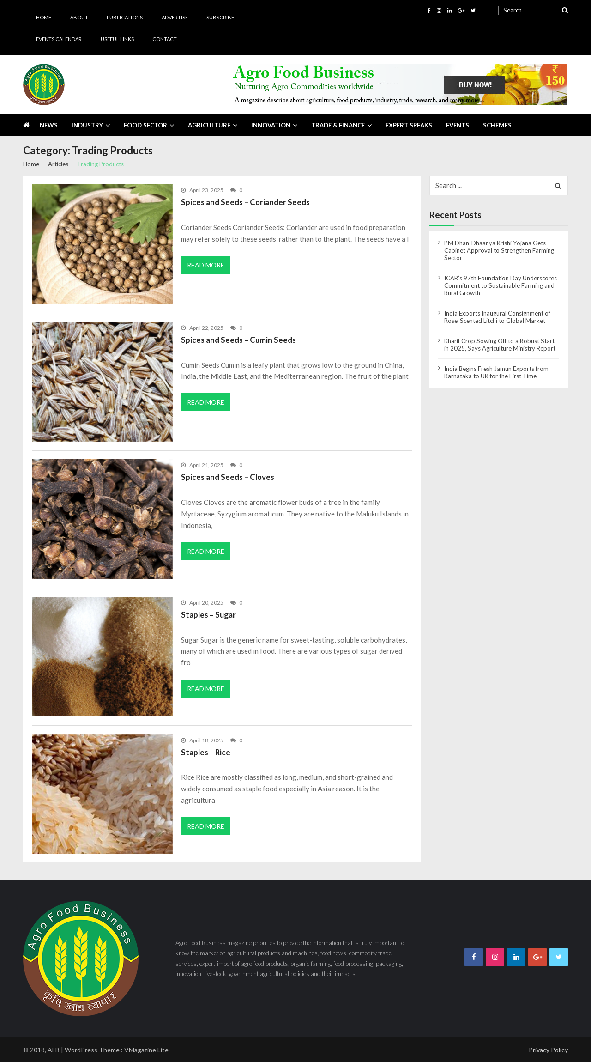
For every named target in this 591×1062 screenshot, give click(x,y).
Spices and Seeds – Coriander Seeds (245, 202)
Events (457, 125)
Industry (87, 125)
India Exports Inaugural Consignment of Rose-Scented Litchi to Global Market (497, 316)
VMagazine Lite (146, 1050)
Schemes (497, 125)
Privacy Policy (548, 1050)
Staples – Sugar (208, 614)
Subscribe (220, 17)
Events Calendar (59, 39)
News (49, 125)
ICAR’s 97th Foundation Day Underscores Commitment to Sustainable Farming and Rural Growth (500, 285)
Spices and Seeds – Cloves (227, 477)
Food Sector (145, 125)
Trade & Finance (338, 125)
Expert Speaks (409, 125)
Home (43, 17)
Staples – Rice (205, 752)
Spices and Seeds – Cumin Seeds (238, 340)
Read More (205, 265)
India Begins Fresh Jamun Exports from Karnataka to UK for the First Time (496, 372)
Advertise (175, 17)
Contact (164, 39)
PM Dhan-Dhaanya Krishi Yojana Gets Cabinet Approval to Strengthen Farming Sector (499, 250)
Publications (125, 17)
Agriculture (209, 125)
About (79, 17)
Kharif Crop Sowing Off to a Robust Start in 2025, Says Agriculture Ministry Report (499, 344)
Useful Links (117, 39)
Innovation (270, 125)
